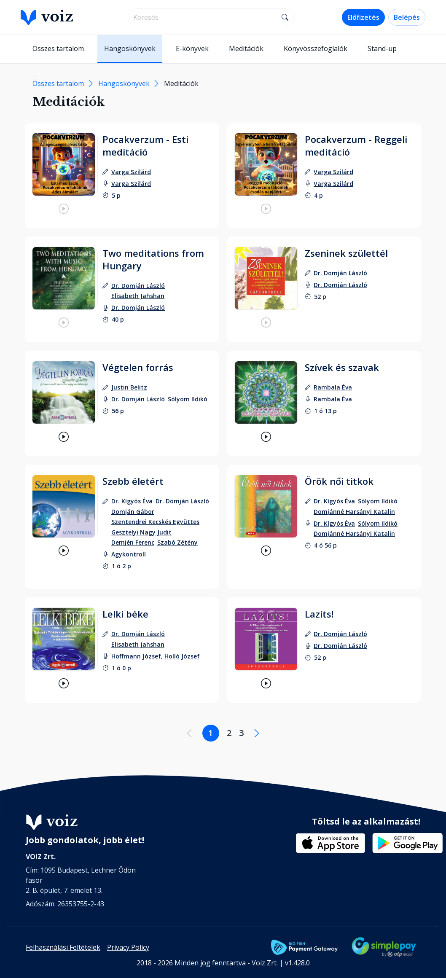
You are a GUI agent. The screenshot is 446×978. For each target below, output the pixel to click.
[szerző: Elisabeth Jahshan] (137, 296)
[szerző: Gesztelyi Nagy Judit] (141, 532)
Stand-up (382, 48)
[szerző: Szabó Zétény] (177, 542)
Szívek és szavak (342, 367)
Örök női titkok (339, 481)
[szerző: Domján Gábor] (132, 512)
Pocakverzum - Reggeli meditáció (356, 145)
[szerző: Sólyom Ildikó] (378, 501)
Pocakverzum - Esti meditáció (145, 145)
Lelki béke (125, 613)
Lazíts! (319, 613)
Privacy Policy (128, 947)
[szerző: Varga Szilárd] (131, 172)
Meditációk (246, 48)
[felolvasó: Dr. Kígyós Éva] (334, 523)
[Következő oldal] (257, 733)
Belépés (407, 17)
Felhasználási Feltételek (63, 947)
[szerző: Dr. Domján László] (138, 286)
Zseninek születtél (346, 253)
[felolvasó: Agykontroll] (128, 554)
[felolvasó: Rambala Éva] (333, 399)
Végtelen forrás (137, 367)
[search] (202, 17)
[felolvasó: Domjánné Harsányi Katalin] (354, 533)
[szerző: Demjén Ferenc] (132, 542)
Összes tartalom (58, 48)
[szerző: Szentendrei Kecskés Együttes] (155, 522)
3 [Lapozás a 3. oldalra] (241, 733)
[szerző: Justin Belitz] (129, 387)
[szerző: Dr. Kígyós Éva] (132, 501)
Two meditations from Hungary (153, 259)
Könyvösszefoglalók (315, 48)
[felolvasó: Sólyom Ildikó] (187, 399)
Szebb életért (133, 481)
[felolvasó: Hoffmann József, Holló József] (155, 656)
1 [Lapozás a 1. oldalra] (210, 733)
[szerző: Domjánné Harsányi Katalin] (354, 512)
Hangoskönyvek (130, 48)
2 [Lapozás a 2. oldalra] (229, 733)
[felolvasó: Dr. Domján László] (138, 308)
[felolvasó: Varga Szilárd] (131, 184)
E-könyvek (192, 48)
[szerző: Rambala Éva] (333, 387)
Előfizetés (363, 17)
